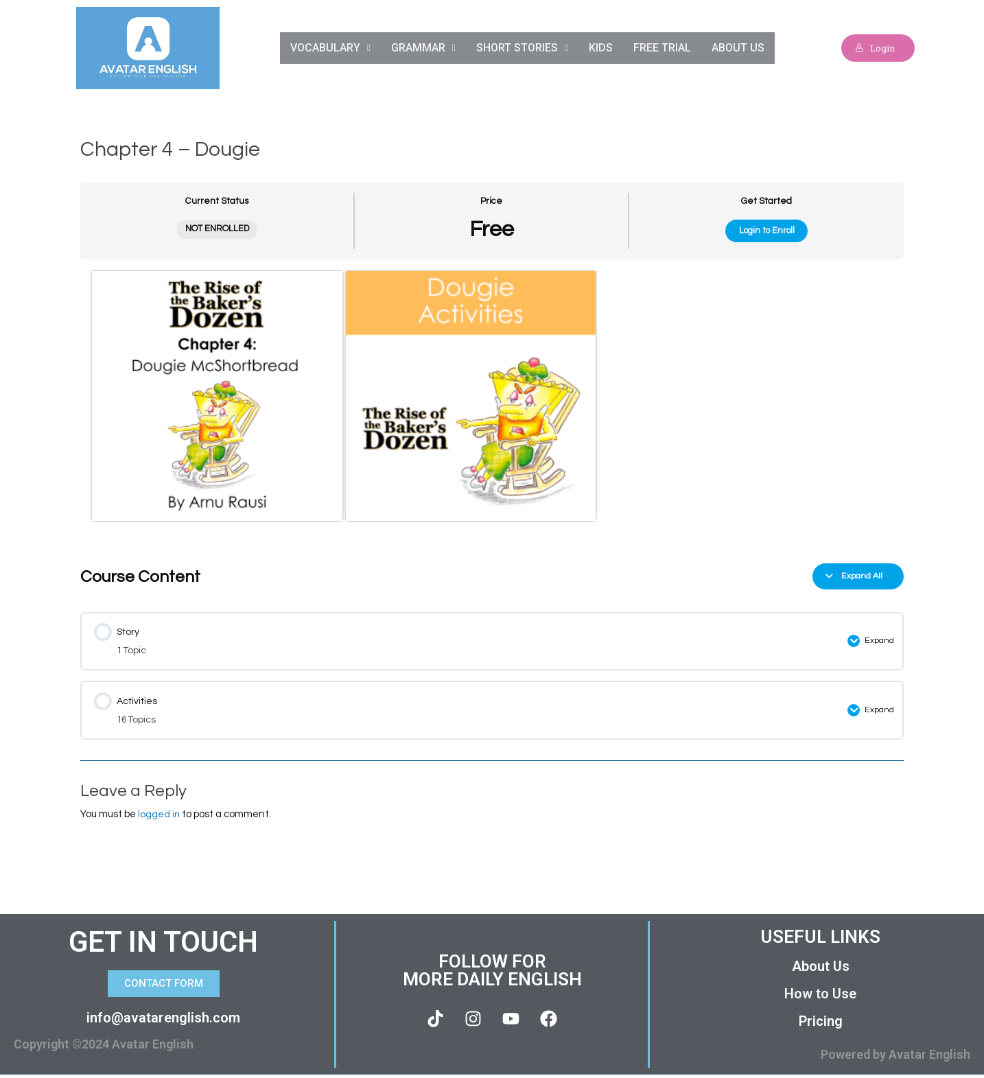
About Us (739, 47)
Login (872, 47)
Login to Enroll (766, 230)
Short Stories (522, 47)
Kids (601, 47)
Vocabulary (328, 47)
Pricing (821, 1024)
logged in (159, 817)
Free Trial (663, 47)
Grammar (423, 47)
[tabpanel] (492, 407)
